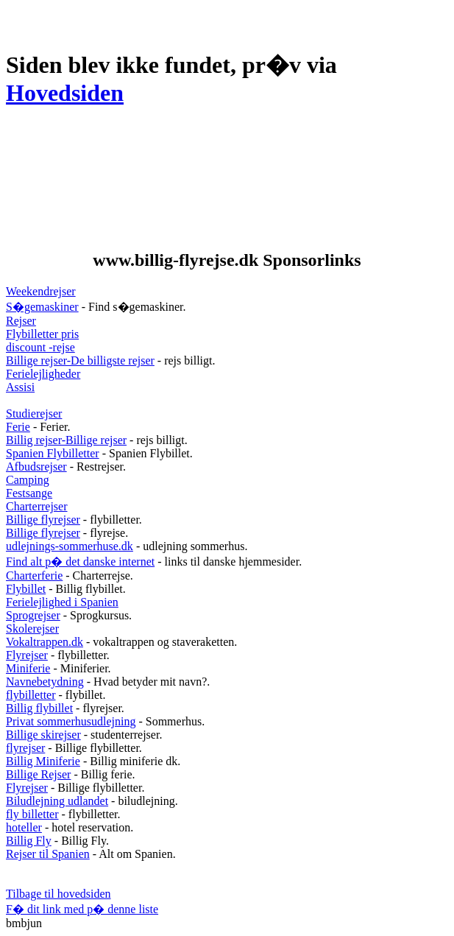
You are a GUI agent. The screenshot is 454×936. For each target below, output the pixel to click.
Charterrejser (37, 506)
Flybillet (26, 589)
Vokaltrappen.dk (44, 642)
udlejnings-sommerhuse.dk (69, 546)
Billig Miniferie (43, 761)
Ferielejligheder (43, 373)
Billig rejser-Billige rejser (66, 440)
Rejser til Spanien (48, 854)
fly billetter (32, 814)
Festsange (29, 493)
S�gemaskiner (42, 306)
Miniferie (28, 668)
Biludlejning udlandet (57, 801)
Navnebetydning (45, 681)
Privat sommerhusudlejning (70, 721)
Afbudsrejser (36, 466)
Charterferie (34, 575)
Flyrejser (27, 655)
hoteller (24, 827)
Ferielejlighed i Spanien (62, 602)
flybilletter (31, 695)
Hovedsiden (65, 93)
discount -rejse (40, 347)
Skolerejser (32, 628)
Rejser (21, 320)
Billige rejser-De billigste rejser (80, 360)
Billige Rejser (38, 774)
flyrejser (25, 748)
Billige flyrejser (43, 519)
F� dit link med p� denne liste (82, 909)
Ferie (18, 427)
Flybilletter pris (42, 334)
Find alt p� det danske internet (80, 561)
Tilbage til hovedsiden (58, 893)
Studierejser (34, 413)
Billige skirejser (43, 734)
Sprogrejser (33, 615)
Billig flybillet (39, 708)
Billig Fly (29, 840)
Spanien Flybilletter (52, 453)
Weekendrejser (41, 291)
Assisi (20, 387)
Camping (27, 480)
